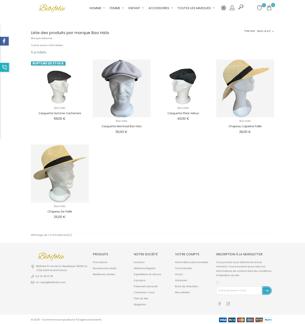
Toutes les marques (196, 8)
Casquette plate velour (183, 113)
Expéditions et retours (147, 274)
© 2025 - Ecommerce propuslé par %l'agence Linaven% (66, 319)
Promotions (100, 262)
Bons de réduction (186, 286)
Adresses (181, 280)
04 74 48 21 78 (44, 276)
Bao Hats (59, 107)
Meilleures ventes (104, 274)
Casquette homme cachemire (60, 113)
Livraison (139, 262)
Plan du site (141, 298)
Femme (117, 8)
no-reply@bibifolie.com (51, 282)
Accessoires (161, 8)
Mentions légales (144, 268)
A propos (139, 280)
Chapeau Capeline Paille (245, 126)
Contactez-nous (144, 292)
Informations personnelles (191, 262)
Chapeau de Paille (59, 211)
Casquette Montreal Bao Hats (122, 126)
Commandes (183, 268)
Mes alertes (182, 292)
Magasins (140, 304)
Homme (97, 8)
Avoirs (179, 274)
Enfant (136, 8)
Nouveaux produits (105, 268)
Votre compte (187, 254)
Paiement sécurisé (146, 286)
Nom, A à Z (264, 30)
